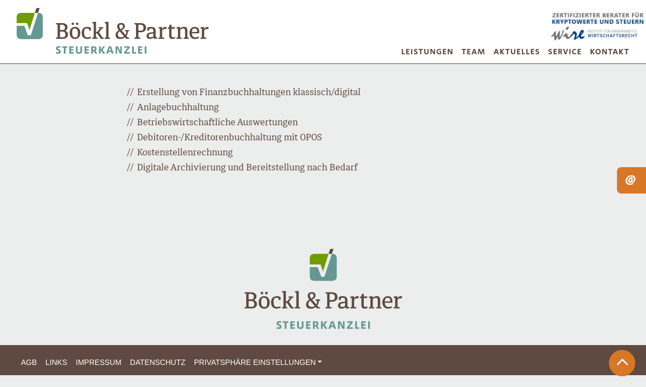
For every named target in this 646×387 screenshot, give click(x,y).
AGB (29, 362)
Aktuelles (516, 52)
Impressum (98, 362)
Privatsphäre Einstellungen (255, 362)
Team (474, 52)
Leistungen (427, 52)
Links (56, 362)
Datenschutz (157, 362)
